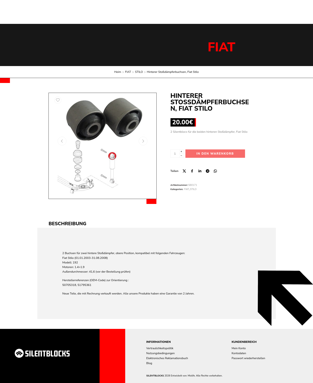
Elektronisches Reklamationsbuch (167, 358)
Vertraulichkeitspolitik (159, 348)
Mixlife (191, 375)
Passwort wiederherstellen (248, 358)
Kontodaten (239, 353)
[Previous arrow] (62, 141)
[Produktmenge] (175, 153)
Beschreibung (67, 223)
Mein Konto (239, 348)
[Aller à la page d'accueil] (42, 353)
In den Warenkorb (215, 154)
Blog (149, 363)
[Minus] (181, 156)
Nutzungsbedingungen (160, 353)
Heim (117, 72)
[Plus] (181, 151)
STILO (139, 72)
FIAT (221, 47)
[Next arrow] (143, 141)
